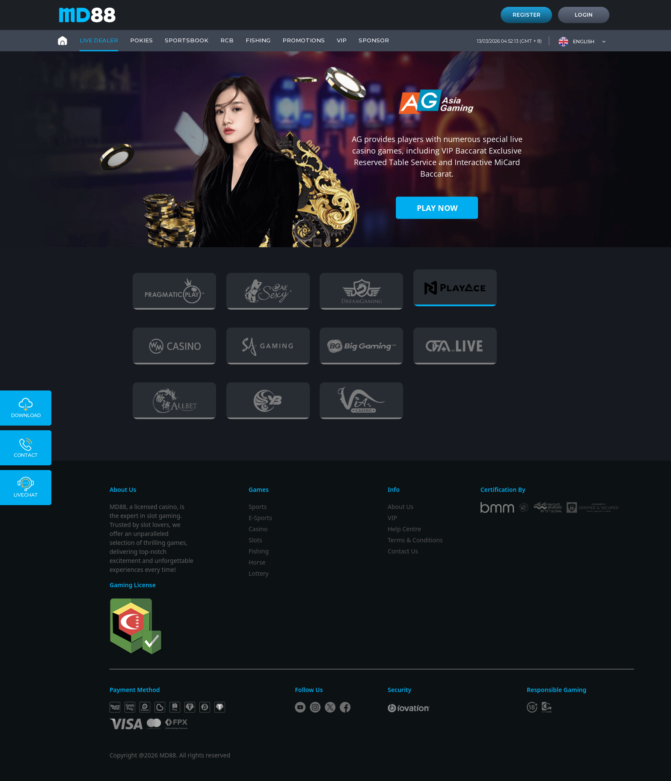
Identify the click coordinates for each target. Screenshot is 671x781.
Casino (258, 529)
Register (526, 15)
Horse (257, 562)
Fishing (259, 551)
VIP (342, 40)
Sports (258, 507)
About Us (400, 507)
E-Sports (260, 518)
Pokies (141, 40)
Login (584, 15)
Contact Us (403, 551)
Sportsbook (186, 40)
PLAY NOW (437, 208)
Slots (255, 540)
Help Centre (404, 529)
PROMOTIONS (303, 40)
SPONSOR (374, 40)
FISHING (258, 40)
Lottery (259, 573)
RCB (227, 40)
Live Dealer (99, 40)
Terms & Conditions (415, 540)
